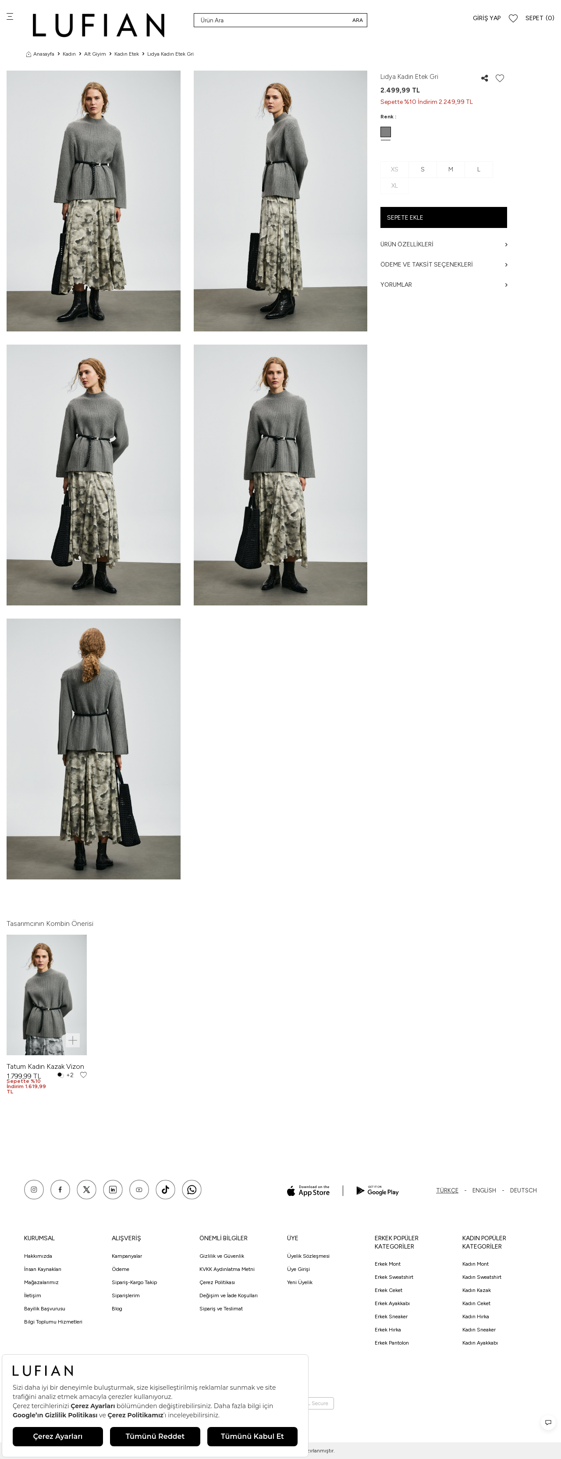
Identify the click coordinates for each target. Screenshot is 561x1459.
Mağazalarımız (41, 1282)
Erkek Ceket (388, 1290)
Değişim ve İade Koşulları (228, 1295)
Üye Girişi (298, 1269)
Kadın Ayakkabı (480, 1343)
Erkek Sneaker (391, 1316)
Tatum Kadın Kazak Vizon (45, 1066)
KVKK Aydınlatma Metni (227, 1269)
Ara (357, 20)
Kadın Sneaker (479, 1330)
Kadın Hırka (475, 1316)
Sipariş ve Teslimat (221, 1309)
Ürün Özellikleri (444, 244)
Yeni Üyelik (299, 1282)
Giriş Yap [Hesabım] (487, 18)
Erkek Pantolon (392, 1343)
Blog (117, 1309)
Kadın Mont (475, 1264)
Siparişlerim (126, 1295)
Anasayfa (40, 54)
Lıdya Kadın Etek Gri (170, 54)
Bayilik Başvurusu (44, 1309)
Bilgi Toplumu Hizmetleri (53, 1322)
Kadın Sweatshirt (481, 1277)
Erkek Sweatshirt (394, 1277)
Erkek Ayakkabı (392, 1303)
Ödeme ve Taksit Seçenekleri (444, 264)
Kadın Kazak (476, 1290)
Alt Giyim (95, 54)
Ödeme (120, 1269)
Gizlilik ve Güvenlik (221, 1256)
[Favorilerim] (513, 18)
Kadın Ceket (476, 1303)
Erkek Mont (388, 1264)
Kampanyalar (127, 1256)
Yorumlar (444, 284)
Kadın (69, 54)
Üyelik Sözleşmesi (308, 1256)
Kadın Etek (126, 54)
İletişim (32, 1295)
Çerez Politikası (217, 1282)
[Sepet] (539, 18)
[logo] (98, 25)
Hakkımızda (38, 1256)
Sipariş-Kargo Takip (134, 1282)
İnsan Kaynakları (42, 1269)
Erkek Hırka (388, 1330)
